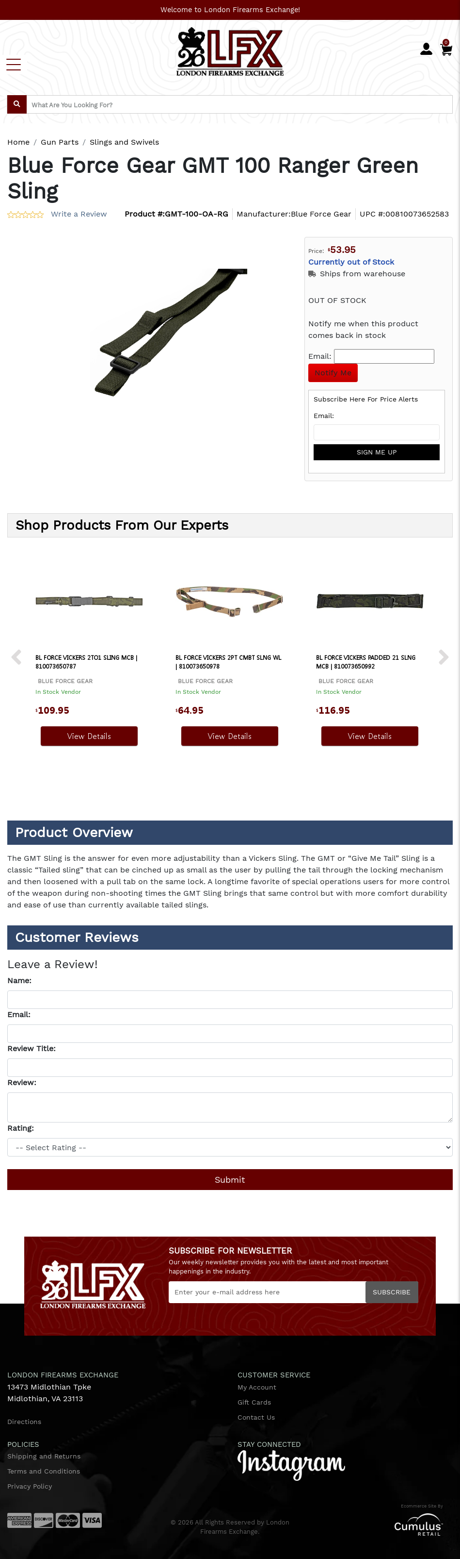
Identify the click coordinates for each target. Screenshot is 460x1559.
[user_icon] (426, 49)
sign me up (377, 452)
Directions (24, 1421)
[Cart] (446, 47)
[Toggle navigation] (13, 64)
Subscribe (392, 1292)
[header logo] (230, 49)
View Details (89, 736)
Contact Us (256, 1417)
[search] (17, 104)
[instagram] (291, 1464)
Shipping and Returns (43, 1456)
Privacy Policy (29, 1486)
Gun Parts (60, 142)
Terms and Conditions (43, 1471)
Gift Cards (254, 1402)
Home (18, 142)
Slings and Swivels (124, 142)
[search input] (230, 104)
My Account (257, 1387)
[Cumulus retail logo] (378, 1524)
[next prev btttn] (16, 657)
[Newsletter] (293, 1292)
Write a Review (79, 213)
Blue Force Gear (321, 213)
